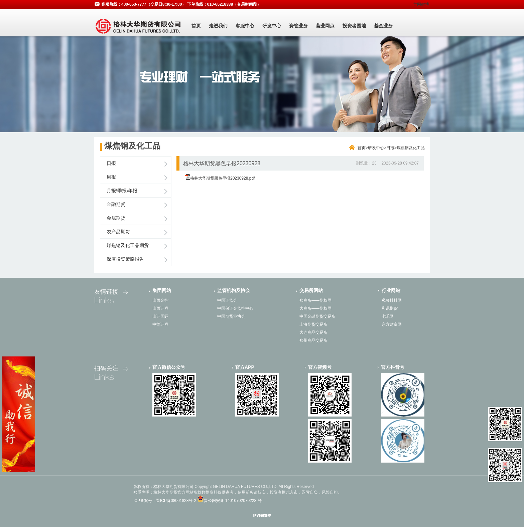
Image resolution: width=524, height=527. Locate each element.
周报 (111, 177)
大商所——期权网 (315, 308)
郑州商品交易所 (313, 340)
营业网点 (325, 25)
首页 (196, 25)
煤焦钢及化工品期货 (128, 245)
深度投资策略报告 (125, 259)
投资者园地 (354, 25)
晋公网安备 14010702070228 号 (232, 500)
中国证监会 (227, 300)
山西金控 (160, 300)
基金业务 (383, 25)
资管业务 (298, 25)
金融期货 (116, 204)
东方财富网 (392, 324)
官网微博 (421, 4)
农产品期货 (118, 231)
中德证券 (160, 324)
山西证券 (160, 308)
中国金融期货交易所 (317, 316)
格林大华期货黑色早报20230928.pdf (222, 178)
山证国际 (160, 316)
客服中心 (245, 25)
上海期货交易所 (313, 324)
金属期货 (116, 218)
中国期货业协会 (231, 316)
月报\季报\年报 (122, 190)
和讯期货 (390, 308)
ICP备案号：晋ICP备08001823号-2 (164, 500)
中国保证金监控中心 (235, 308)
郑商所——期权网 (315, 300)
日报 (390, 148)
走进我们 (218, 25)
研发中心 (271, 25)
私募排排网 (392, 300)
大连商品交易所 (313, 332)
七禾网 (388, 316)
